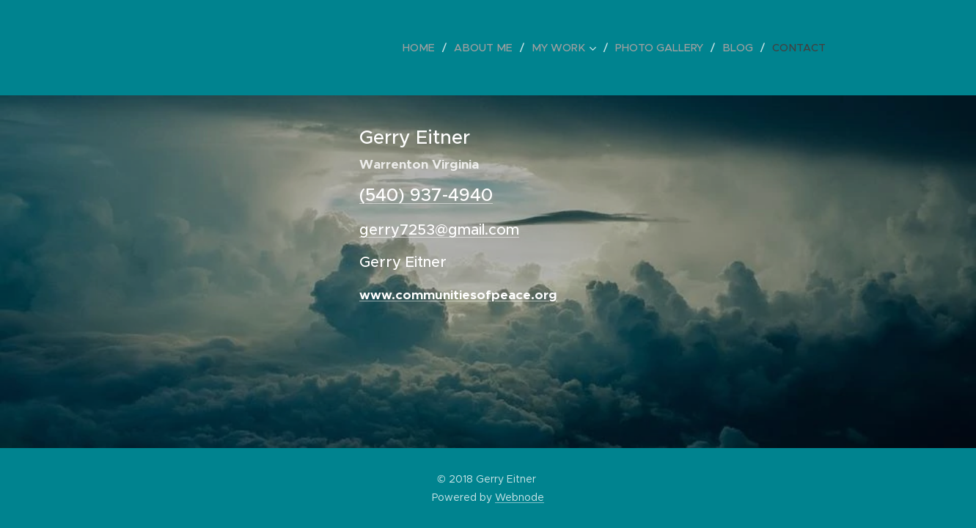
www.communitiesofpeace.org (458, 295)
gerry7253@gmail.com (439, 230)
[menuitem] (435, 47)
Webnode (519, 497)
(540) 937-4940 (426, 195)
